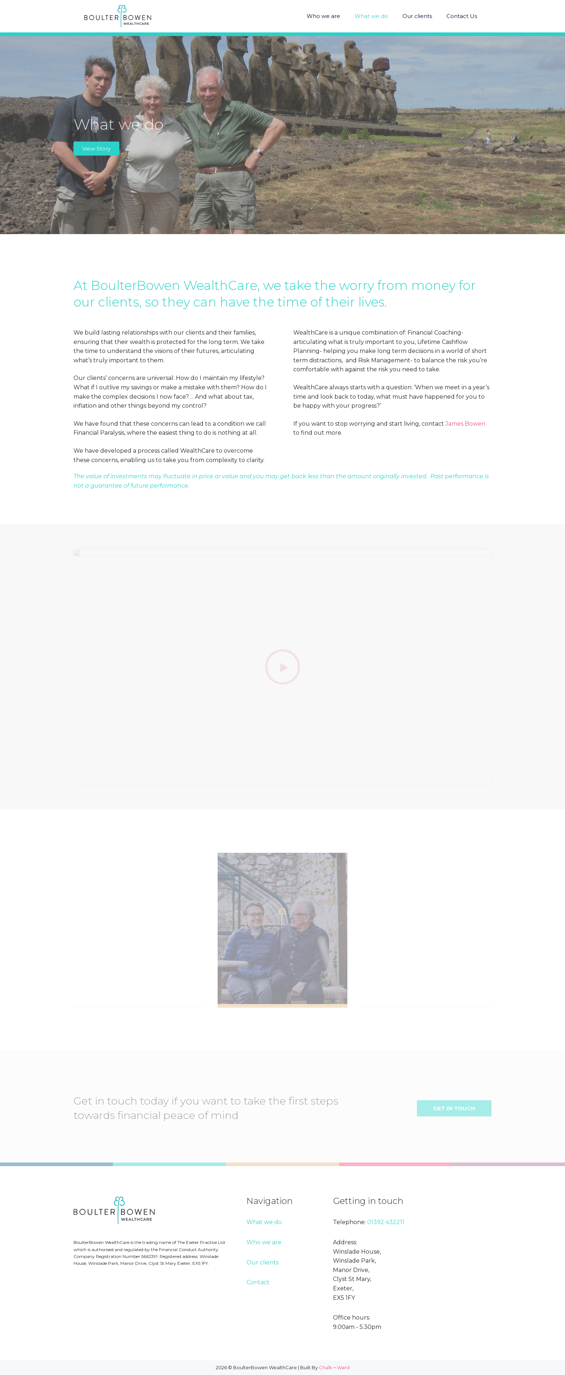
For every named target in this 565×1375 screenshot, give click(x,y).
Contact (258, 1282)
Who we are (323, 16)
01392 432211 (385, 1222)
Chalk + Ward (334, 1367)
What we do (371, 16)
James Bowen (465, 423)
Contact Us (461, 16)
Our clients (417, 16)
